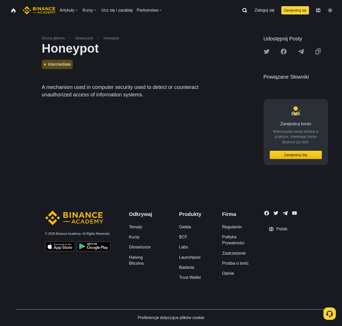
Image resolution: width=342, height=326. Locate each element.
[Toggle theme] (330, 10)
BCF (183, 237)
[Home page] (39, 10)
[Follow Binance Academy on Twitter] (276, 213)
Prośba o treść (235, 263)
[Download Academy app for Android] (93, 247)
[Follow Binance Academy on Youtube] (294, 213)
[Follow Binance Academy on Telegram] (285, 213)
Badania (186, 267)
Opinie (228, 273)
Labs (183, 247)
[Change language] (318, 10)
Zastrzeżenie (234, 253)
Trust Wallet (190, 277)
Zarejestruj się (295, 10)
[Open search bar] (243, 10)
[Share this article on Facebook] (284, 51)
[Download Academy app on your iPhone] (60, 247)
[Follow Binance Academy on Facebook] (266, 213)
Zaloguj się (264, 10)
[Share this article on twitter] (267, 51)
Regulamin (232, 227)
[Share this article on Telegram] (301, 51)
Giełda (185, 227)
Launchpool (190, 257)
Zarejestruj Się (295, 155)
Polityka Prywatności (233, 240)
